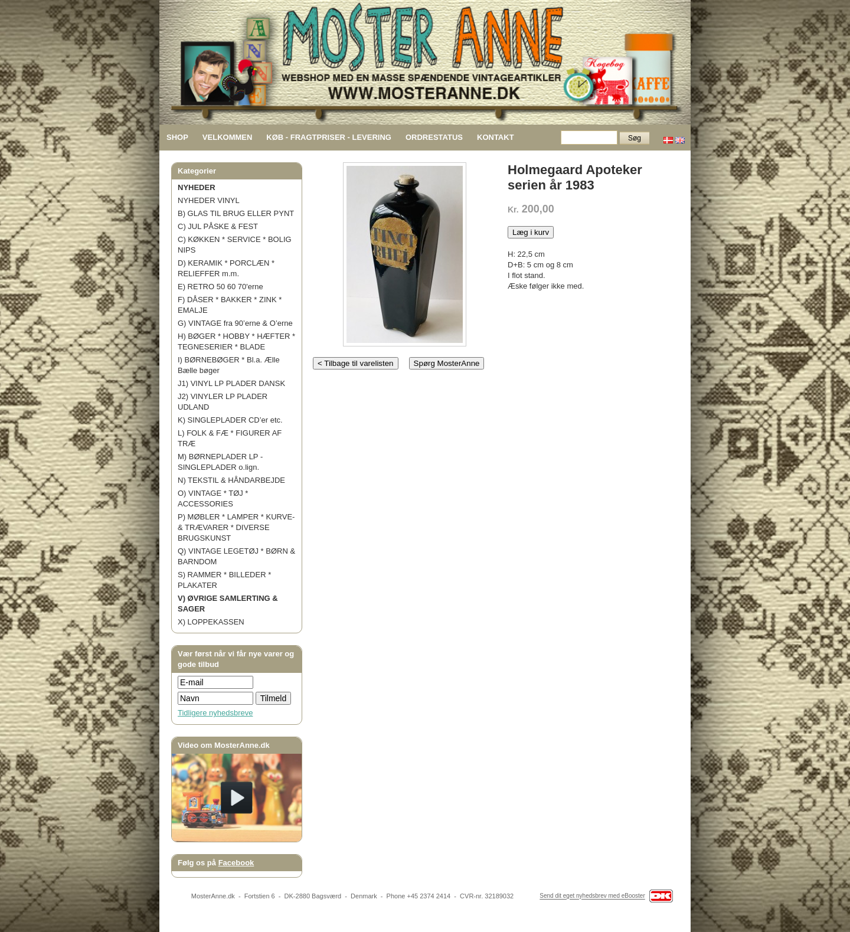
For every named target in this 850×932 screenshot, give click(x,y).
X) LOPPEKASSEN (211, 621)
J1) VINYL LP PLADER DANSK (231, 383)
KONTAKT (495, 137)
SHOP (177, 137)
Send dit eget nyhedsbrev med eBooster (592, 896)
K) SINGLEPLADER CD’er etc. (230, 420)
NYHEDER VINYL (209, 200)
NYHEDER (196, 187)
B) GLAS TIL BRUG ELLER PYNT (236, 213)
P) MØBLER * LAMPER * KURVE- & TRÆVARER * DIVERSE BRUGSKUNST (236, 527)
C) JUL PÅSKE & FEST (218, 226)
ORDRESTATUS (434, 137)
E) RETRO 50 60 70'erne (220, 286)
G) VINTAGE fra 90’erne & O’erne (235, 323)
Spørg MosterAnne (447, 363)
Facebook (236, 862)
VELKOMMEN (227, 137)
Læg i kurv (530, 232)
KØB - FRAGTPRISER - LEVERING (328, 137)
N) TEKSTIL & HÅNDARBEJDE (231, 480)
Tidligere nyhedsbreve (215, 712)
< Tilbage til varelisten (356, 363)
